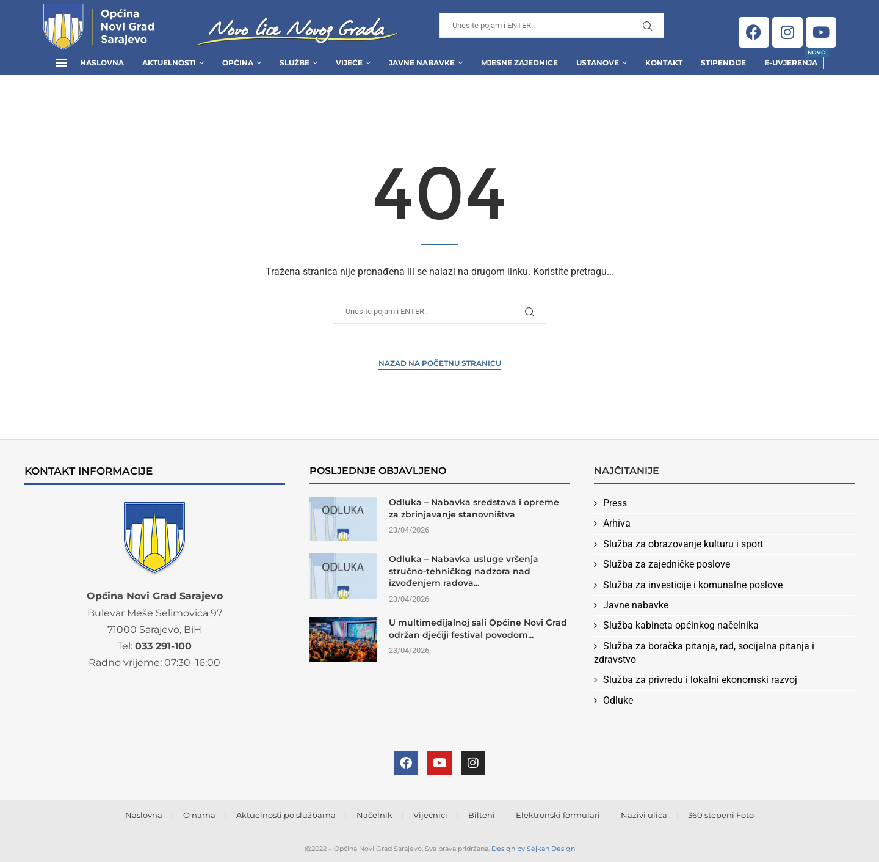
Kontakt (663, 62)
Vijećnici (430, 815)
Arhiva (617, 523)
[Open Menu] (61, 62)
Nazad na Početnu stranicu (439, 363)
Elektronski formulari (558, 815)
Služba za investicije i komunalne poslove (693, 585)
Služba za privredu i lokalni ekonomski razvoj (700, 679)
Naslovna (102, 62)
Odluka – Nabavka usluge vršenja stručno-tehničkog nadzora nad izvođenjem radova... (463, 570)
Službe (294, 62)
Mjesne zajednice (519, 62)
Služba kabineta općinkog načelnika (681, 625)
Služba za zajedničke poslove (666, 564)
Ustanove (597, 62)
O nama (199, 815)
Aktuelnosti (169, 62)
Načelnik (374, 815)
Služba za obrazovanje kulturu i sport (683, 544)
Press (615, 503)
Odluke (618, 700)
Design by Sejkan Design (533, 848)
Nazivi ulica (644, 815)
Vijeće (349, 62)
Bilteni (481, 815)
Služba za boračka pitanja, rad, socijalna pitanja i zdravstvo (704, 652)
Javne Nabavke (422, 62)
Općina (237, 62)
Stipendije (723, 62)
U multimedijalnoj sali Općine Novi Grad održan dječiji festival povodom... (478, 628)
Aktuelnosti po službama (286, 815)
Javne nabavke (635, 605)
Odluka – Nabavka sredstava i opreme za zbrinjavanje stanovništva (474, 508)
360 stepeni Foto (721, 815)
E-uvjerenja (790, 59)
